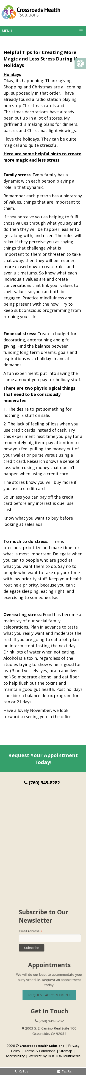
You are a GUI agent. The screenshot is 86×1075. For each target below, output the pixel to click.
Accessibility (15, 1056)
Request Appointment (55, 995)
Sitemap (65, 1050)
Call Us (21, 1071)
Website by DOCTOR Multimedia (54, 1056)
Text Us (64, 1071)
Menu (7, 30)
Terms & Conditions (39, 1050)
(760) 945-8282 (42, 783)
